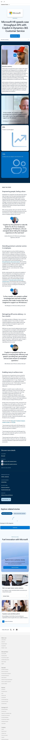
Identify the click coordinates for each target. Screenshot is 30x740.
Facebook (19, 420)
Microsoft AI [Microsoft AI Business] (3, 689)
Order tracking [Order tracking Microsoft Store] (3, 661)
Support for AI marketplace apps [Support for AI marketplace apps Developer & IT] (6, 713)
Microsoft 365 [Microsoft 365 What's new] (3, 645)
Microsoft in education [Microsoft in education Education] (4, 669)
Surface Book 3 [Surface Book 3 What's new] (3, 639)
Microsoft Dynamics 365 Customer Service (11, 261)
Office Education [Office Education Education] (3, 677)
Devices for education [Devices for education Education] (4, 671)
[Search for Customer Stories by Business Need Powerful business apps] (5, 489)
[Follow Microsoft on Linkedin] (17, 630)
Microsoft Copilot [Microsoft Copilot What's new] (4, 643)
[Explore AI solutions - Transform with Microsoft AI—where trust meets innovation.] (7, 621)
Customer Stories (4, 4)
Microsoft (13, 420)
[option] (6, 513)
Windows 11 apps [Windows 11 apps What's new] (4, 647)
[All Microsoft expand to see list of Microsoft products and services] (1, 1)
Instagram (23, 420)
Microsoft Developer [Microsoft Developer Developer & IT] (4, 709)
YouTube (13, 422)
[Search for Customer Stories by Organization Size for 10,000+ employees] (5, 476)
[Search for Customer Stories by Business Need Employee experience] (5, 487)
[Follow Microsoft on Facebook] (14, 630)
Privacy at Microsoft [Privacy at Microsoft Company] (4, 735)
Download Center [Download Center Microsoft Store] (4, 655)
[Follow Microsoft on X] (11, 630)
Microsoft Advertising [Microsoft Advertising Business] (4, 699)
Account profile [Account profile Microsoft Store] (3, 653)
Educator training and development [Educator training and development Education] (6, 679)
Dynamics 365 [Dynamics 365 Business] (3, 695)
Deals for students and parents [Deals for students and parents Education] (6, 681)
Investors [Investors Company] (2, 737)
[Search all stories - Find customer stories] (15, 567)
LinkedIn (4, 422)
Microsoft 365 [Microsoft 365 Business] (3, 697)
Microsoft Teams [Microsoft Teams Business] (4, 703)
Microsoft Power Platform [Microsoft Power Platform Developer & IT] (5, 719)
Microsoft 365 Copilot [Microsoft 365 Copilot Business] (4, 701)
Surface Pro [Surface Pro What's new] (3, 641)
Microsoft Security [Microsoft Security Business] (4, 691)
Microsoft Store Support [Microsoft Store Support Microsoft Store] (5, 657)
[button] (15, 36)
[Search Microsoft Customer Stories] (4, 2)
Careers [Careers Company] (2, 729)
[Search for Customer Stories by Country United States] (3, 482)
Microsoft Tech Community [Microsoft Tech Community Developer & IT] (5, 715)
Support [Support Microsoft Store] (2, 663)
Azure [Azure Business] (2, 693)
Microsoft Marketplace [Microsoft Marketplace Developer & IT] (4, 717)
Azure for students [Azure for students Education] (4, 683)
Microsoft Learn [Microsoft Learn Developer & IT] (3, 711)
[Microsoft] (15, 1)
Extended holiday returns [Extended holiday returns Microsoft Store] (5, 659)
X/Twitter (8, 422)
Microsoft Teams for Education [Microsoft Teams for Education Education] (6, 673)
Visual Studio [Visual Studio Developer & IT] (3, 723)
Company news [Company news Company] (3, 733)
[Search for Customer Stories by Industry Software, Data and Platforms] (7, 495)
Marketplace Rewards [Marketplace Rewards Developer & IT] (4, 721)
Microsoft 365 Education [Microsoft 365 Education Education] (5, 675)
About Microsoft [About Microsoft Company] (3, 731)
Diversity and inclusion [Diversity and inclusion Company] (4, 739)
